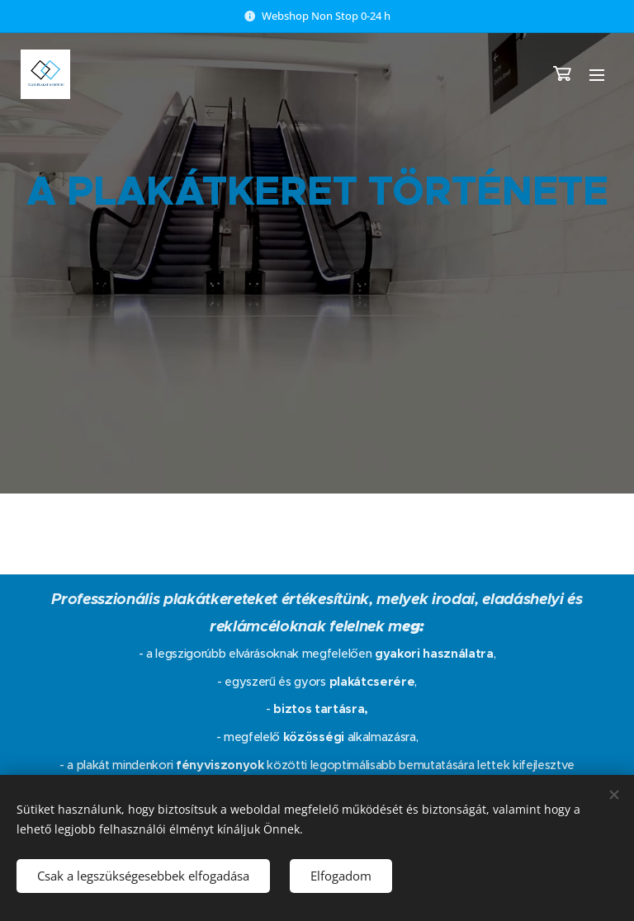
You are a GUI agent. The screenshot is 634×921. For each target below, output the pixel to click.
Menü (596, 75)
